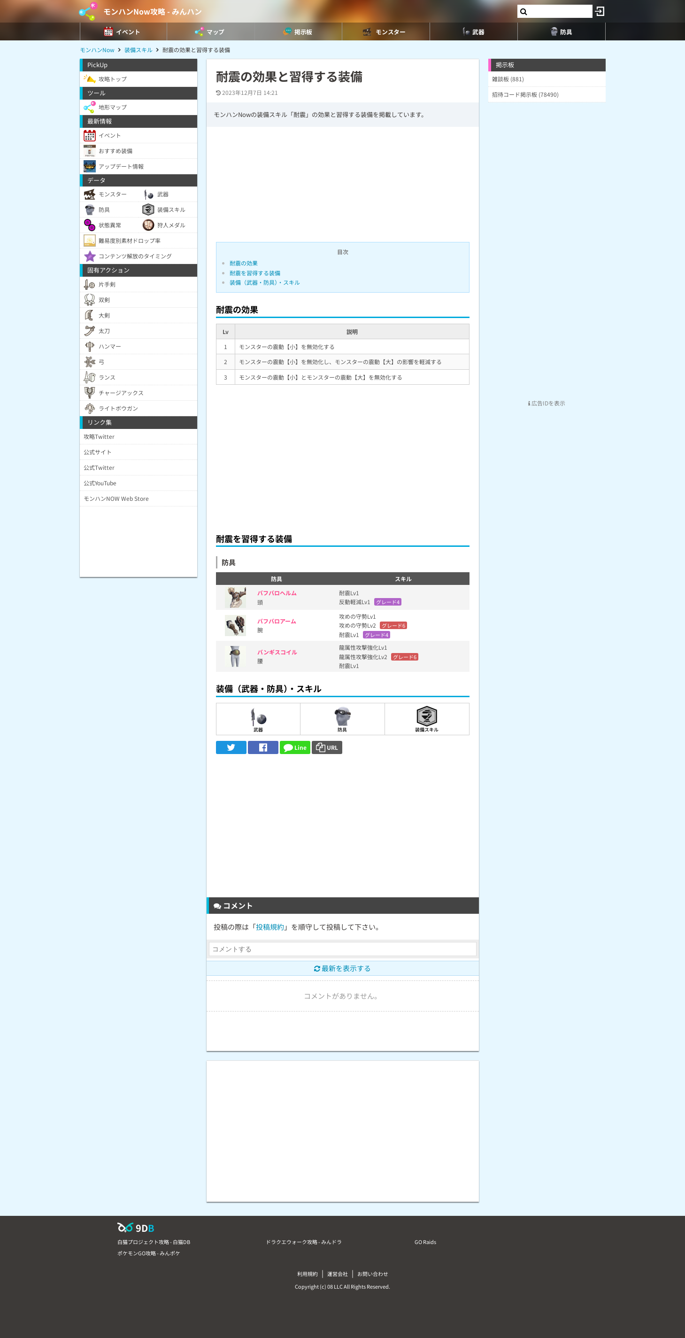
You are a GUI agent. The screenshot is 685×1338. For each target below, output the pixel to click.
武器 (258, 719)
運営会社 (337, 1273)
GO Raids (425, 1241)
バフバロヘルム (277, 593)
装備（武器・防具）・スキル (265, 282)
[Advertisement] (342, 456)
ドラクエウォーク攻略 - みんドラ (304, 1241)
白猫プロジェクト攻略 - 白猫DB (153, 1241)
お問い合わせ (372, 1273)
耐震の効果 (244, 263)
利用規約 (307, 1273)
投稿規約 (270, 927)
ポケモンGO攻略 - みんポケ (148, 1253)
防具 (342, 719)
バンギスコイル (277, 652)
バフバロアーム (276, 621)
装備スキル (427, 719)
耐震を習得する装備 (255, 273)
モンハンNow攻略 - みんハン (152, 11)
